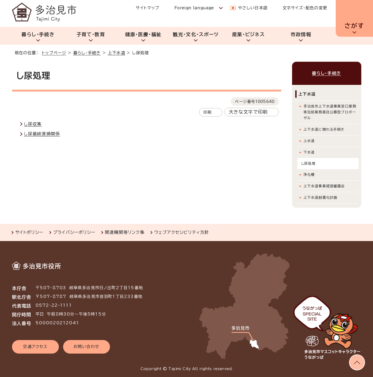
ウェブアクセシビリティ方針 (181, 232)
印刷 (207, 112)
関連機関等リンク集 (125, 232)
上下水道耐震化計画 (321, 197)
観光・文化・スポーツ (196, 34)
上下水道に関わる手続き (324, 129)
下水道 (309, 152)
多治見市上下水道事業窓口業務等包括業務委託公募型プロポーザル (330, 112)
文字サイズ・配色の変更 (304, 8)
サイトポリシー (29, 232)
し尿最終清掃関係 (42, 134)
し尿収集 (33, 124)
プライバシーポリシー (74, 232)
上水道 (309, 141)
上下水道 (116, 53)
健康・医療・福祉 (143, 34)
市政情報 (301, 34)
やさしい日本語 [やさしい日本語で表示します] (253, 8)
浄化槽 (309, 174)
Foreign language (194, 8)
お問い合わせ (86, 347)
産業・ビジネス (248, 34)
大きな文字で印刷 (248, 112)
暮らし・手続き (38, 34)
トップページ (54, 53)
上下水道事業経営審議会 (324, 186)
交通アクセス (35, 347)
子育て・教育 (90, 34)
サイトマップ (147, 8)
